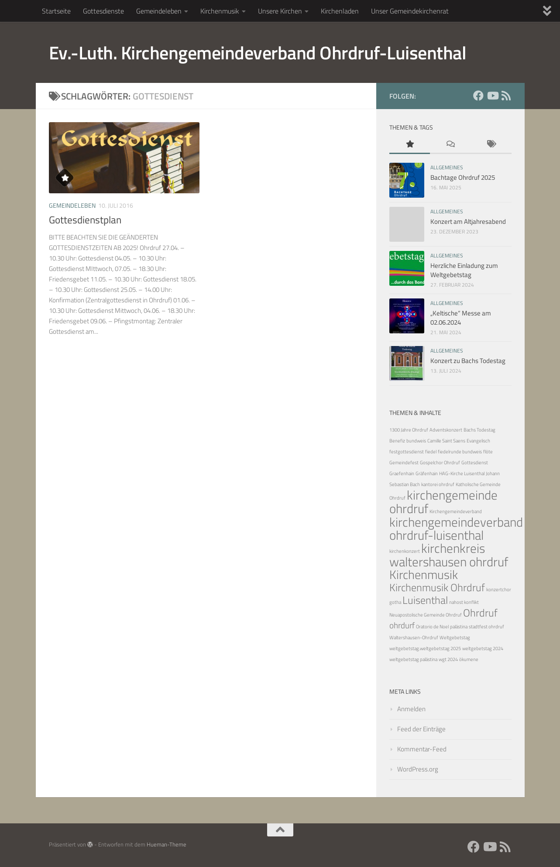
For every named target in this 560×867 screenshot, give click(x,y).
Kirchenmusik (219, 11)
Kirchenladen (340, 11)
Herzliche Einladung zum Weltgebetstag (464, 270)
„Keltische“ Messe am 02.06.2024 (460, 317)
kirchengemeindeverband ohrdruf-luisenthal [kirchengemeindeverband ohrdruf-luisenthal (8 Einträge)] (456, 528)
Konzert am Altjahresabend (468, 221)
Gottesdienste (103, 11)
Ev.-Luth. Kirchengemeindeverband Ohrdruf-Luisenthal (258, 52)
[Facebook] (478, 95)
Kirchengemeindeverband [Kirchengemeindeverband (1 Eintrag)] (455, 511)
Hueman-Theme (166, 844)
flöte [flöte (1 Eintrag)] (488, 451)
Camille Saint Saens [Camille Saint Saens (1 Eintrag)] (446, 440)
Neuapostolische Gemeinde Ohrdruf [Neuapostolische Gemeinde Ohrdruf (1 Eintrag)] (425, 614)
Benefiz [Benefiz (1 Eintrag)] (397, 440)
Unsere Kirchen (280, 11)
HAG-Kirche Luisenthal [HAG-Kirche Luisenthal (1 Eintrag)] (461, 473)
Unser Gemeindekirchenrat (410, 11)
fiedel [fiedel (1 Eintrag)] (430, 451)
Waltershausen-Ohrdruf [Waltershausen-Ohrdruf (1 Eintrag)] (413, 637)
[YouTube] (492, 95)
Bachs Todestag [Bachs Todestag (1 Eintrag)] (479, 429)
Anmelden (411, 709)
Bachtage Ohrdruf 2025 (462, 177)
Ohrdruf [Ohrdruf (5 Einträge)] (480, 612)
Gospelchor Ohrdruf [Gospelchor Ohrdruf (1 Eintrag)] (440, 462)
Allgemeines (446, 167)
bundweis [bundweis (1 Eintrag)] (416, 440)
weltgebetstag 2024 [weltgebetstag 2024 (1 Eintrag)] (482, 648)
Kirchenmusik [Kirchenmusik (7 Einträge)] (423, 574)
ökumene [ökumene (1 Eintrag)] (468, 659)
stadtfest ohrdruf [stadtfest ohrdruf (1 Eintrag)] (486, 626)
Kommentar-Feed (422, 749)
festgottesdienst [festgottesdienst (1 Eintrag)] (406, 451)
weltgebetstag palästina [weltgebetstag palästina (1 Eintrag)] (413, 659)
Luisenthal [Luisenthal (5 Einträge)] (425, 600)
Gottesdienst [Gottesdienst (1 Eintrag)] (474, 462)
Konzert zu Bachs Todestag (467, 361)
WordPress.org (417, 769)
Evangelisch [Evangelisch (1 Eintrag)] (478, 440)
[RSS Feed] (506, 95)
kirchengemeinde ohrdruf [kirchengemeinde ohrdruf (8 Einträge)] (443, 501)
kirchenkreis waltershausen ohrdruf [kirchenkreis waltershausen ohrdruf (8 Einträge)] (448, 554)
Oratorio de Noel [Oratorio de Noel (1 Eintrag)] (432, 626)
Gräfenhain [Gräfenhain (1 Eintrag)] (427, 473)
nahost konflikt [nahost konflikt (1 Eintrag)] (464, 602)
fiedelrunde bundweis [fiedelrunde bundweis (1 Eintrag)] (460, 451)
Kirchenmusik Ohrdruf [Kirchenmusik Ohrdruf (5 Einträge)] (437, 587)
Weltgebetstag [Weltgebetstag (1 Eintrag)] (455, 637)
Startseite (56, 11)
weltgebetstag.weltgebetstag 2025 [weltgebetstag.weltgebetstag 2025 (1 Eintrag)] (425, 648)
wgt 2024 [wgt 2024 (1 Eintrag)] (448, 659)
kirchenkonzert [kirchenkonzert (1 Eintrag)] (404, 551)
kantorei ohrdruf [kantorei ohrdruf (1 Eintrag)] (437, 484)
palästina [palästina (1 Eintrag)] (458, 626)
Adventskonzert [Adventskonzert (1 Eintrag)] (445, 429)
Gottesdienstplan (85, 219)
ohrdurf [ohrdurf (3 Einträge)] (402, 625)
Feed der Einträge (421, 729)
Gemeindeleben (159, 11)
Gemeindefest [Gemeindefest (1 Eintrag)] (404, 462)
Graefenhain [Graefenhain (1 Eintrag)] (401, 473)
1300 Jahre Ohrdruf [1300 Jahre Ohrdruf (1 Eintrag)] (408, 429)
